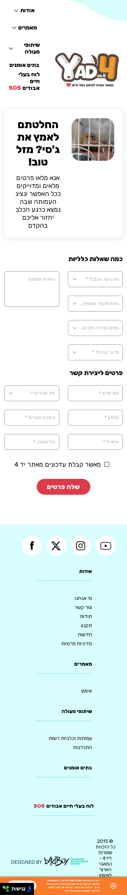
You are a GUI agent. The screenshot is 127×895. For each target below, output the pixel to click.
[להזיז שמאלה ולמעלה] (4, 887)
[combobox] (99, 279)
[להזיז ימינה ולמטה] (7, 890)
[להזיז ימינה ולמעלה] (7, 887)
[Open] (74, 279)
